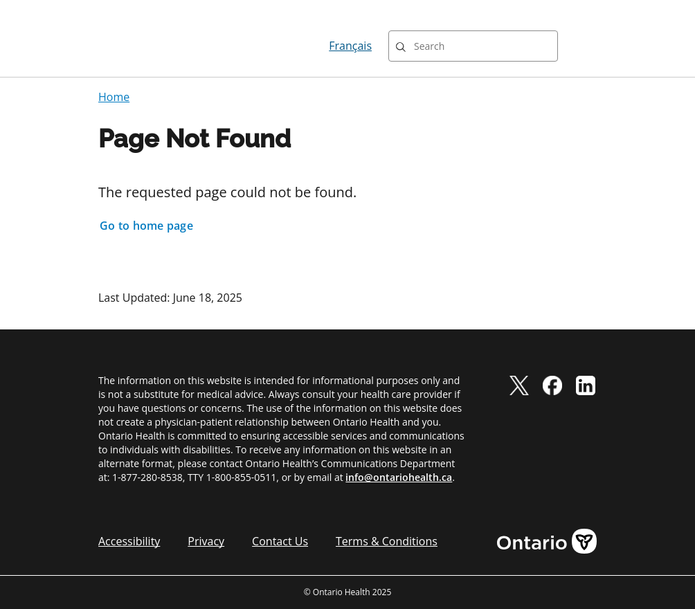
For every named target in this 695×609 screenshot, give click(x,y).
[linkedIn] (586, 385)
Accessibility (129, 541)
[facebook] (552, 385)
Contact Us (280, 541)
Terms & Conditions (386, 541)
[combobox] (473, 46)
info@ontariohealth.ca (398, 477)
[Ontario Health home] (148, 46)
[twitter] (519, 385)
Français (350, 45)
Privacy (206, 541)
